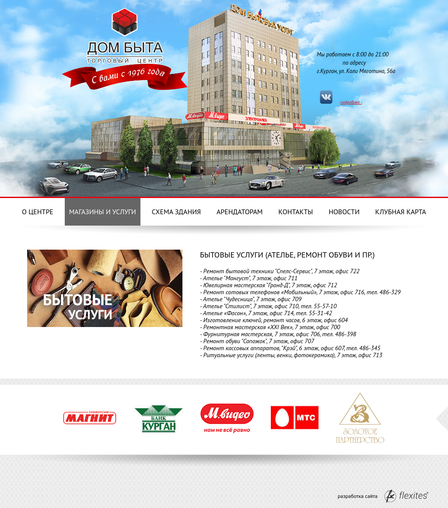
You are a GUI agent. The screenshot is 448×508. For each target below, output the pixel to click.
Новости (344, 211)
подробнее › (351, 102)
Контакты (295, 211)
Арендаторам (240, 211)
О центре (37, 211)
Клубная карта (400, 211)
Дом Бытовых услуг (124, 34)
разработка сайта (383, 496)
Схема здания (176, 211)
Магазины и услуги (102, 211)
